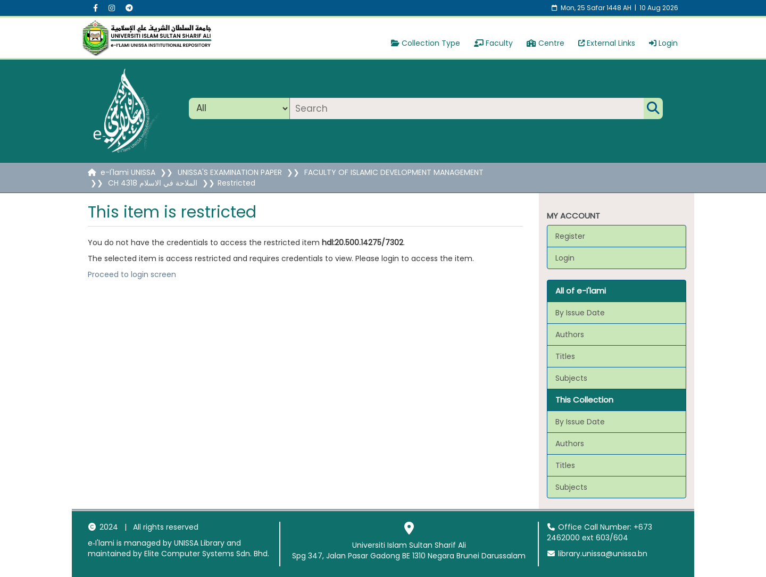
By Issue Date (580, 312)
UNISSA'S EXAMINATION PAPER (230, 172)
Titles (565, 356)
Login (663, 43)
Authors (569, 334)
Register (570, 236)
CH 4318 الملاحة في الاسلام (152, 183)
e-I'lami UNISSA (128, 172)
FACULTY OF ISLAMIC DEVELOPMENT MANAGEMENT (394, 172)
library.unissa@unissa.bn (597, 553)
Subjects (571, 378)
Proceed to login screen (132, 274)
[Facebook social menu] (95, 8)
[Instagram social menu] (111, 8)
